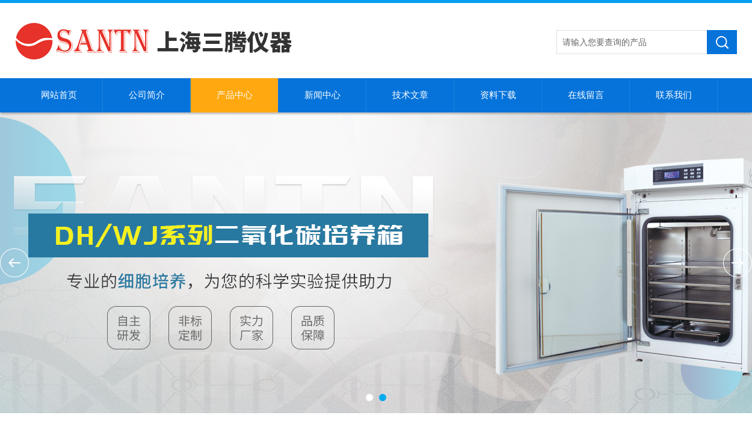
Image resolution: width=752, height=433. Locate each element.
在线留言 (586, 95)
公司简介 (147, 95)
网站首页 (59, 95)
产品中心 (235, 95)
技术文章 (410, 95)
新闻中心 (322, 95)
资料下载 (498, 95)
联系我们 (674, 95)
